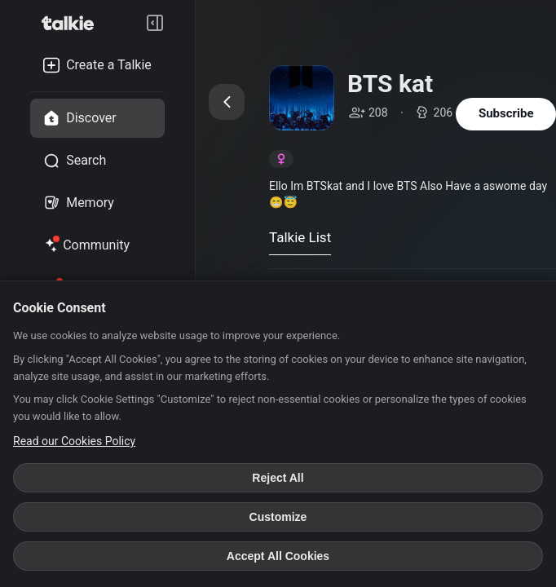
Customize (278, 516)
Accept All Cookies (278, 556)
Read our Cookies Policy (74, 441)
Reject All (277, 477)
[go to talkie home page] (72, 22)
